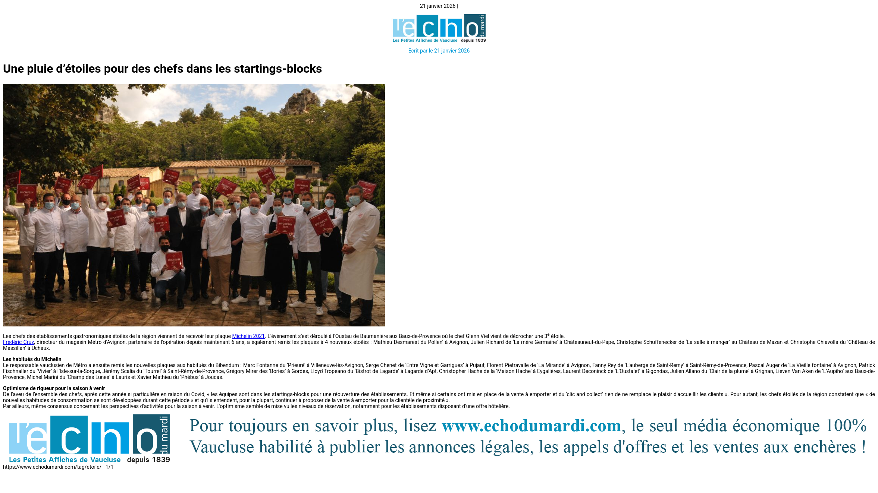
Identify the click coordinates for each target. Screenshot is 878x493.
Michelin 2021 (248, 336)
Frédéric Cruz (18, 342)
